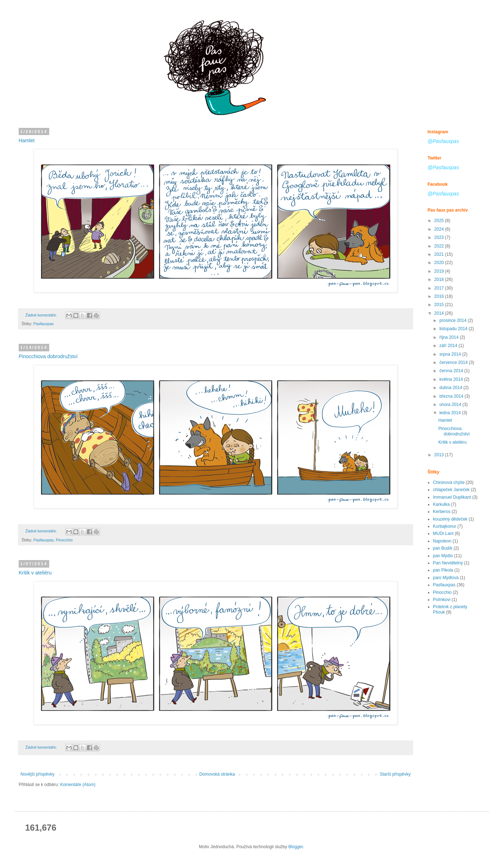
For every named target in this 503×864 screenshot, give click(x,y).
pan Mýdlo (443, 555)
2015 (439, 304)
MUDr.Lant (443, 533)
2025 (439, 220)
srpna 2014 (450, 354)
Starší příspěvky (395, 774)
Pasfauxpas (43, 324)
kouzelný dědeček (450, 519)
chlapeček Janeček (451, 489)
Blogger (295, 846)
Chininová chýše (449, 482)
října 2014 (449, 337)
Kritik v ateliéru (35, 573)
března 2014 (452, 396)
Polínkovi (442, 599)
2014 (439, 313)
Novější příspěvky (37, 774)
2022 (439, 246)
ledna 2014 (450, 412)
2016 (439, 296)
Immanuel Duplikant (452, 497)
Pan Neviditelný (448, 562)
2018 (439, 279)
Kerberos (442, 511)
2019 (439, 271)
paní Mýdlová (445, 577)
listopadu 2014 (454, 328)
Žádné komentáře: (42, 315)
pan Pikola (443, 570)
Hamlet (26, 140)
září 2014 (448, 345)
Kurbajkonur (444, 526)
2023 (439, 237)
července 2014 (454, 362)
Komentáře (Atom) (77, 784)
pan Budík (442, 548)
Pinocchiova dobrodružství (48, 356)
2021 (439, 254)
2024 (439, 229)
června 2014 (451, 370)
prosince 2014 (453, 320)
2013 (439, 454)
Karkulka (441, 504)
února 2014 (450, 404)
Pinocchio (64, 540)
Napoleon (442, 541)
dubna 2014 (451, 387)
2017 (439, 288)
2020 (439, 262)
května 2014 (451, 379)
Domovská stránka (217, 774)
